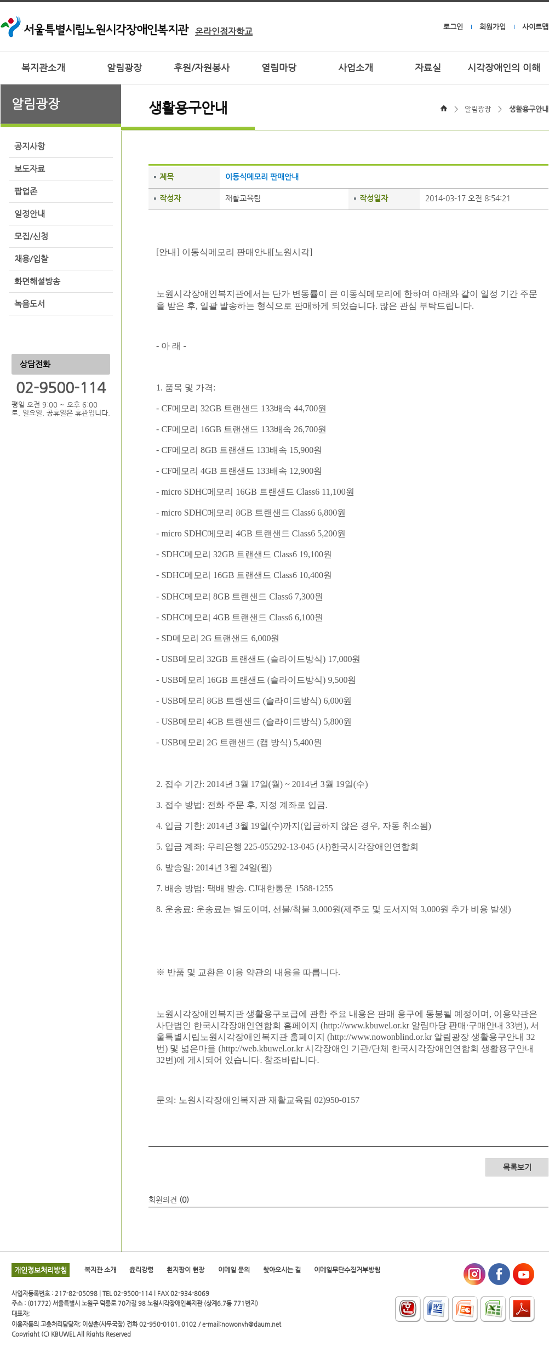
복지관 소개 (100, 1270)
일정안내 (29, 214)
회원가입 (492, 26)
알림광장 (124, 68)
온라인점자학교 (224, 31)
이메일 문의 (234, 1270)
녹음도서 (29, 304)
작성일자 (373, 198)
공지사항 (29, 146)
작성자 (170, 198)
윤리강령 (141, 1270)
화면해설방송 (37, 281)
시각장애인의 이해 (503, 68)
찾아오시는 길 (282, 1270)
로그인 (453, 26)
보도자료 (29, 169)
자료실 (428, 68)
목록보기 (517, 1167)
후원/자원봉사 (202, 68)
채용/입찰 (31, 259)
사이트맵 (535, 26)
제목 (166, 176)
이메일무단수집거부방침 (347, 1270)
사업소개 (355, 68)
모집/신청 (31, 236)
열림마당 (278, 68)
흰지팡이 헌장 (185, 1270)
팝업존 (25, 191)
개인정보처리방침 (40, 1270)
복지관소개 (43, 68)
